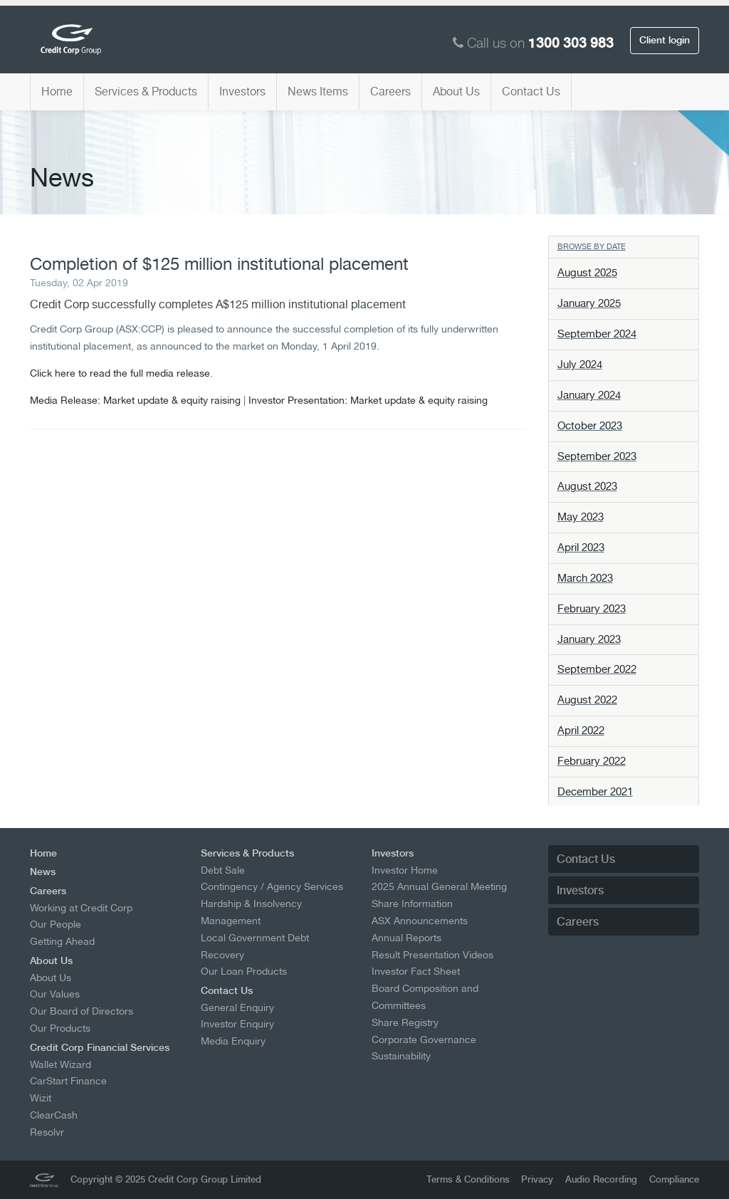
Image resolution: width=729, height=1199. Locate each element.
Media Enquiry (233, 1041)
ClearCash (54, 1115)
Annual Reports (406, 937)
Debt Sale (223, 870)
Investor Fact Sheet (416, 971)
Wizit (40, 1098)
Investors (242, 91)
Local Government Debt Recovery (255, 946)
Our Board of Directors (81, 1011)
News (43, 871)
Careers (390, 91)
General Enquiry (237, 1007)
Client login (664, 40)
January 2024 (589, 395)
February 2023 (591, 608)
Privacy (537, 1179)
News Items (318, 91)
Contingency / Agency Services (272, 886)
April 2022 (580, 730)
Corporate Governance (424, 1039)
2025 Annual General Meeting (439, 886)
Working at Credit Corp (81, 907)
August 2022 (587, 699)
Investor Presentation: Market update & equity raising (368, 400)
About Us (456, 91)
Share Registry (405, 1022)
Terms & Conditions (468, 1179)
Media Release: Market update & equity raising (135, 400)
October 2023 (589, 425)
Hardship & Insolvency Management (251, 912)
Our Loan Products (244, 971)
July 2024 (579, 364)
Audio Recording (601, 1179)
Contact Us (531, 91)
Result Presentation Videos (432, 954)
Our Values (55, 994)
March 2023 (585, 578)
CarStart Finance (68, 1081)
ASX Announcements (420, 920)
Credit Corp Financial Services (99, 1047)
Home (57, 91)
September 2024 (596, 334)
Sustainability (401, 1056)
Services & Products (146, 91)
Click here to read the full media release (120, 373)
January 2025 (589, 303)
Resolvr (47, 1132)
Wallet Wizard (60, 1064)
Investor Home (405, 870)
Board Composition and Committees (425, 997)
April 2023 (580, 547)
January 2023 (589, 639)
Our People (55, 924)
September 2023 (596, 456)
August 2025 (587, 272)
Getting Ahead (62, 941)
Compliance (674, 1179)
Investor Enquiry (237, 1024)
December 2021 (595, 791)
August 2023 (587, 486)
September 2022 (596, 669)
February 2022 (591, 761)
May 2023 (580, 517)
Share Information (412, 903)
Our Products (60, 1028)
